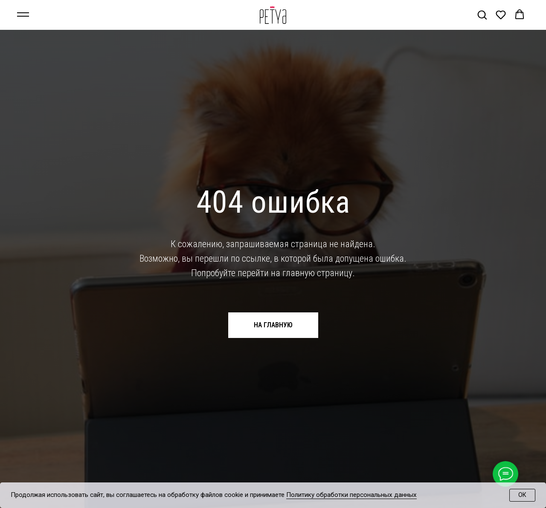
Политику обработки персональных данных (351, 495)
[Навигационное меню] (23, 14)
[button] (482, 14)
